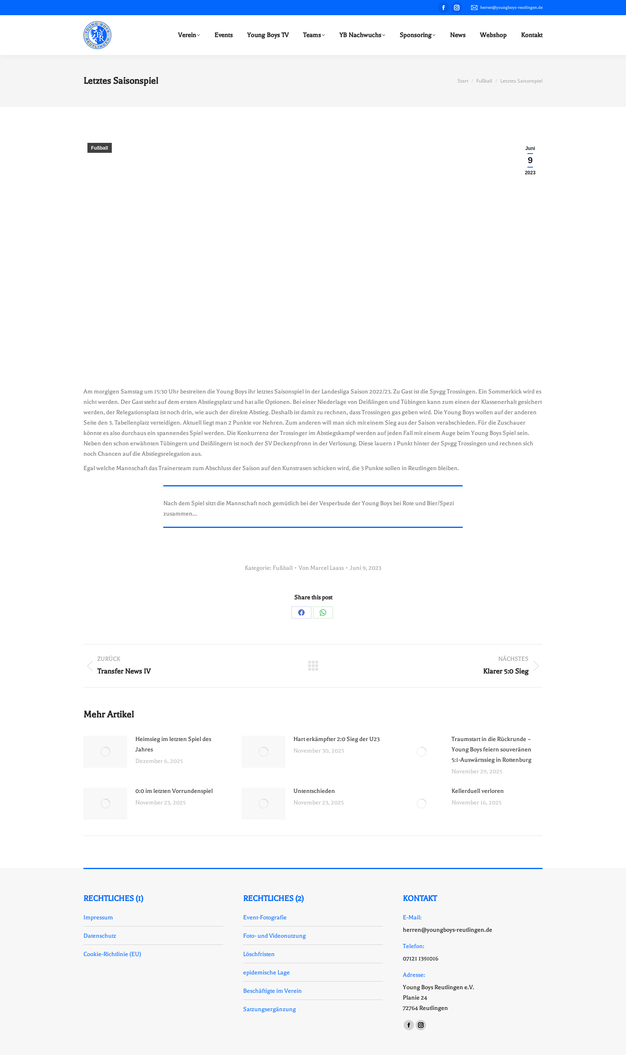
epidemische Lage (266, 972)
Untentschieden (314, 790)
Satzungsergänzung (269, 1009)
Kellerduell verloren (478, 790)
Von (321, 567)
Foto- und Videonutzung (274, 935)
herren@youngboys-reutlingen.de (506, 7)
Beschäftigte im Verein (272, 990)
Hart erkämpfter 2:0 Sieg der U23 (336, 739)
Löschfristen (259, 954)
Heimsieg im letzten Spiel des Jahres (173, 744)
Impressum (98, 917)
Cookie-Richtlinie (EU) (112, 954)
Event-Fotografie (265, 917)
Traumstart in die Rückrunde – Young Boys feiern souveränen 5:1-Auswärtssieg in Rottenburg (491, 749)
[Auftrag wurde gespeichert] (105, 752)
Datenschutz (99, 935)
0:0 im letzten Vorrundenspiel (174, 790)
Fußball (99, 148)
